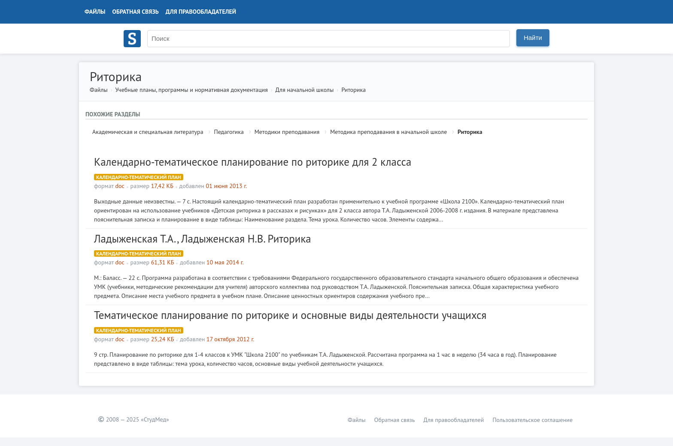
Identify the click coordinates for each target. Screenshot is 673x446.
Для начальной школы (305, 90)
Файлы (95, 11)
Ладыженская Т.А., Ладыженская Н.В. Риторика (202, 239)
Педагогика (228, 132)
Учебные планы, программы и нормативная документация (191, 90)
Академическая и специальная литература (147, 132)
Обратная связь (135, 11)
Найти (533, 37)
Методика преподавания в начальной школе (388, 132)
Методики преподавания (287, 132)
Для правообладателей (201, 11)
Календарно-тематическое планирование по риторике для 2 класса (252, 162)
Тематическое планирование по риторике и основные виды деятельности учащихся (290, 315)
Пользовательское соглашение (532, 420)
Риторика (353, 90)
